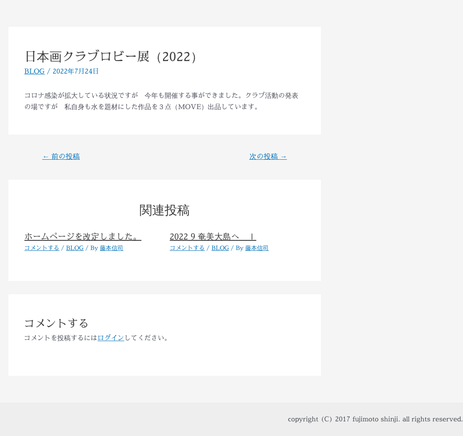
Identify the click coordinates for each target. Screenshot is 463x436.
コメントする (41, 248)
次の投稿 (268, 156)
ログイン (110, 337)
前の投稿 (61, 156)
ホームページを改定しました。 (82, 236)
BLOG (34, 71)
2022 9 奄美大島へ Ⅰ (213, 236)
